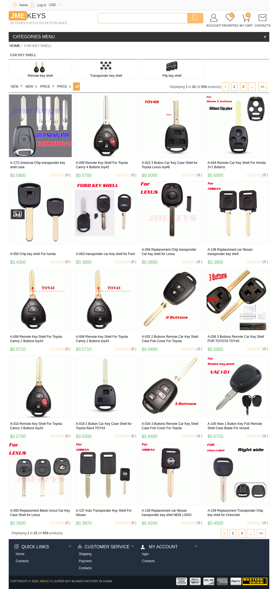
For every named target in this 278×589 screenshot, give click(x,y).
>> (262, 87)
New (17, 86)
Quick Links (31, 547)
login (145, 554)
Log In (38, 5)
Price (47, 86)
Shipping (85, 554)
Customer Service (104, 547)
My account (159, 547)
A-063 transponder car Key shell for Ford (105, 254)
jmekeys (46, 581)
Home (20, 5)
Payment (85, 561)
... (252, 87)
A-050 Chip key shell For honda (33, 254)
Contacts (22, 561)
